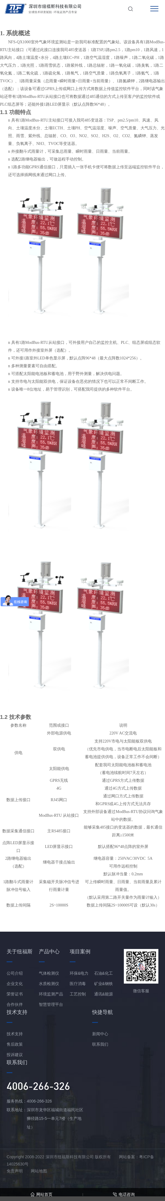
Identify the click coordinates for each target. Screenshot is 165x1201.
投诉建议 (15, 1054)
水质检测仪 (49, 983)
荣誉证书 (15, 994)
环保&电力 (79, 973)
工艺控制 (78, 994)
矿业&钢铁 (103, 983)
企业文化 (15, 983)
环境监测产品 (51, 994)
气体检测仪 (49, 973)
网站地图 (39, 1171)
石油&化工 (103, 973)
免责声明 (15, 1171)
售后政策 (15, 1044)
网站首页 (41, 1194)
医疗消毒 (78, 983)
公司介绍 (15, 973)
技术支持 (15, 1034)
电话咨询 (124, 1194)
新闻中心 (100, 1034)
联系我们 (100, 1044)
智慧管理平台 (51, 1004)
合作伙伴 (15, 1004)
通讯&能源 (103, 994)
